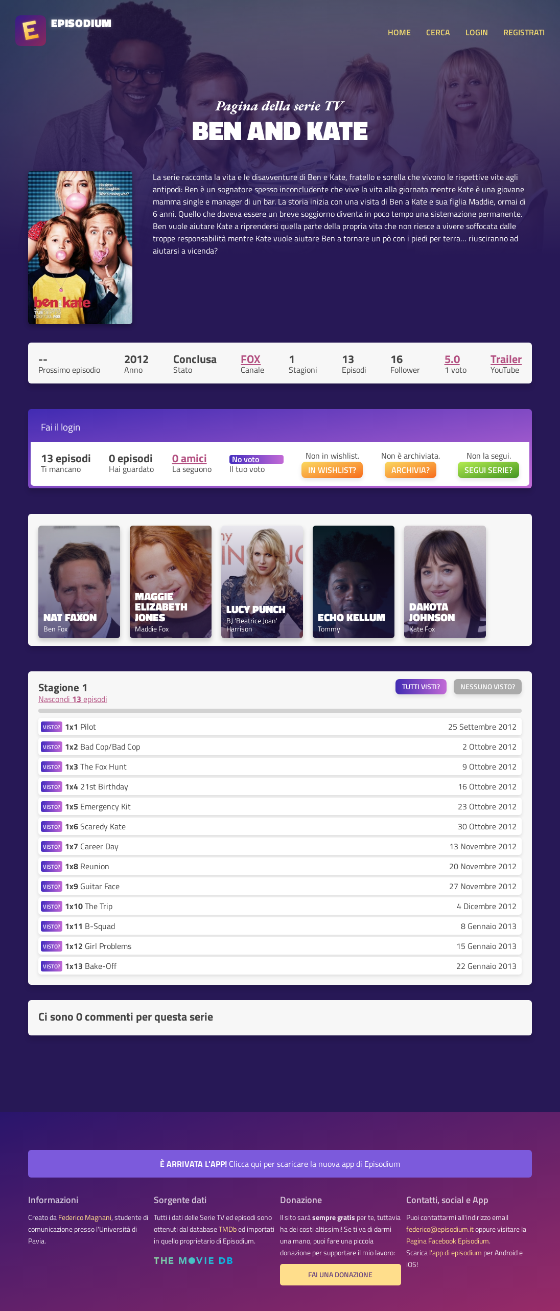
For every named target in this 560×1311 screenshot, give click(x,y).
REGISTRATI (524, 32)
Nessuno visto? (487, 686)
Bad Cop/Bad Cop (102, 746)
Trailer (506, 359)
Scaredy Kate (95, 826)
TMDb (228, 1229)
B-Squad (90, 926)
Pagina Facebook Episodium (447, 1241)
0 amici (189, 458)
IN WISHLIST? (332, 470)
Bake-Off (90, 966)
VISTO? (51, 726)
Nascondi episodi (72, 699)
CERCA (438, 32)
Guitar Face (92, 886)
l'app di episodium (455, 1252)
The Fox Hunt (96, 766)
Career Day (92, 846)
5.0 (452, 359)
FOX (251, 359)
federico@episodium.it (440, 1229)
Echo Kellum (351, 617)
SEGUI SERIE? (488, 470)
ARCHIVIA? (410, 470)
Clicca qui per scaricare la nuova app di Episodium (280, 1164)
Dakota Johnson (432, 612)
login (70, 426)
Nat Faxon (70, 617)
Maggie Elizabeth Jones (162, 607)
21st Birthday (96, 786)
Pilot (80, 726)
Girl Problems (98, 946)
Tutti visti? (421, 686)
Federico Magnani (84, 1217)
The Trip (88, 906)
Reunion (87, 866)
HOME (399, 32)
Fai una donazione (340, 1274)
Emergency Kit (98, 806)
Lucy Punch (256, 609)
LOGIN (476, 32)
